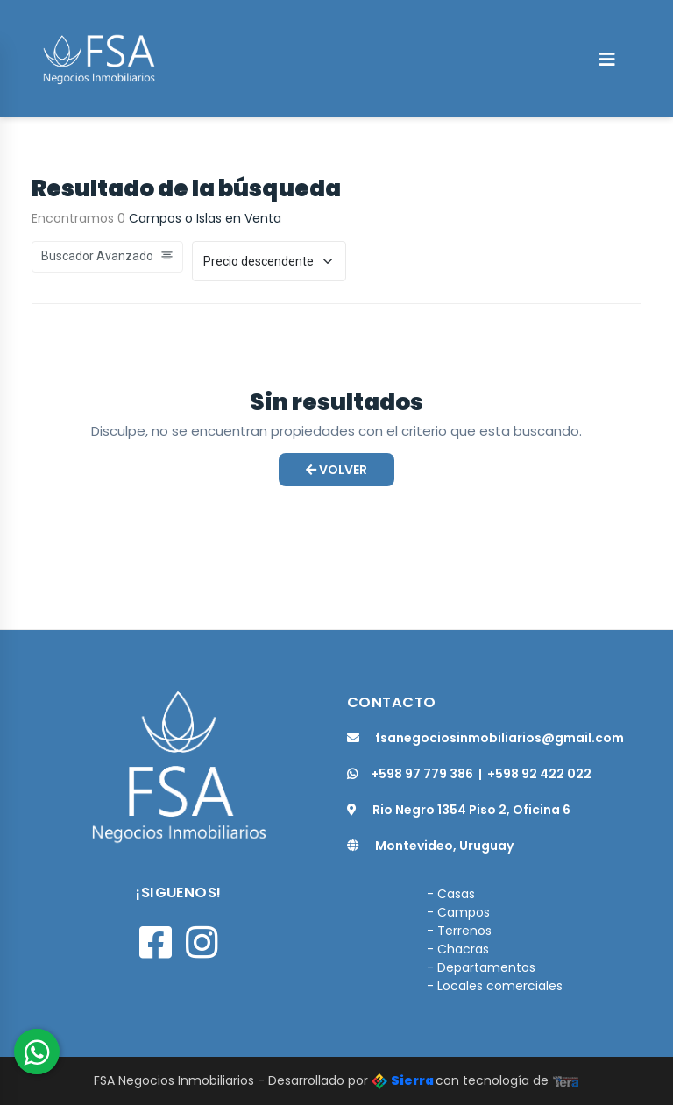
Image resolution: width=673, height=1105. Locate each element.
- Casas (451, 894)
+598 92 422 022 (539, 774)
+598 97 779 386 (410, 774)
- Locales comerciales (495, 986)
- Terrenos (459, 930)
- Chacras (458, 949)
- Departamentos (481, 967)
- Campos (458, 912)
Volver (336, 469)
